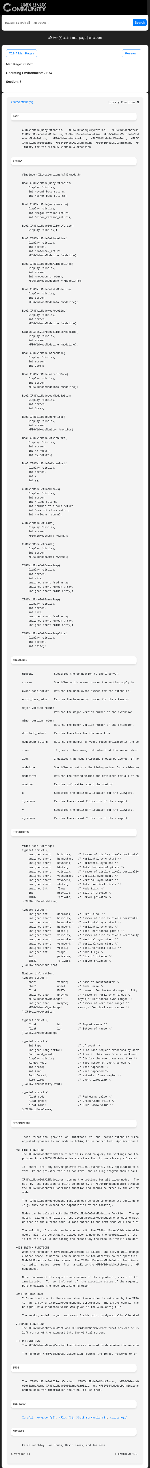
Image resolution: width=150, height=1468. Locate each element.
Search (140, 22)
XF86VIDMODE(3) (22, 102)
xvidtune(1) (119, 1417)
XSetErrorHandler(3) (92, 1417)
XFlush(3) (66, 1417)
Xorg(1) (27, 1417)
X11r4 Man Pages (21, 53)
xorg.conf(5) (46, 1417)
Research (131, 53)
